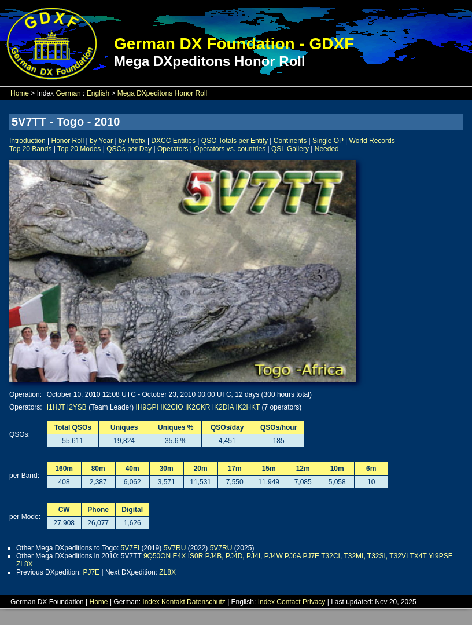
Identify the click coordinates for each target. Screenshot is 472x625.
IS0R (196, 556)
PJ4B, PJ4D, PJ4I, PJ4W (244, 556)
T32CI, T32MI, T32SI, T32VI (364, 556)
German (68, 93)
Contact (288, 602)
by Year (101, 141)
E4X (179, 556)
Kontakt (173, 602)
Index (150, 602)
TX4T (418, 556)
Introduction (27, 141)
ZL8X (24, 564)
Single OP (328, 141)
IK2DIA (223, 407)
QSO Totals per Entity (234, 141)
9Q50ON (157, 556)
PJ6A (293, 556)
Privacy (314, 602)
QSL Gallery (290, 149)
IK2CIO (171, 407)
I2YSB (77, 407)
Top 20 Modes (79, 149)
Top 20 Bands (30, 149)
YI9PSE (441, 556)
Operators (172, 149)
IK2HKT (247, 407)
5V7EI (130, 548)
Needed (327, 149)
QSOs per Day (129, 149)
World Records (372, 141)
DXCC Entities (173, 141)
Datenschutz (206, 602)
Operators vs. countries (230, 149)
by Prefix (132, 141)
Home (19, 93)
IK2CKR (197, 407)
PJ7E (311, 556)
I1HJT (56, 407)
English (98, 93)
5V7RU (175, 548)
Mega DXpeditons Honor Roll (162, 93)
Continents (290, 141)
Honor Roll (67, 141)
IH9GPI (147, 407)
